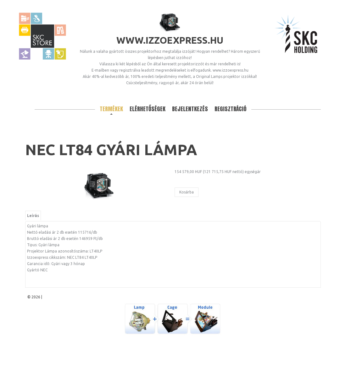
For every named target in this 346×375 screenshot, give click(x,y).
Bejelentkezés (190, 109)
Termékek (111, 109)
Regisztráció (231, 109)
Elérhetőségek (147, 109)
